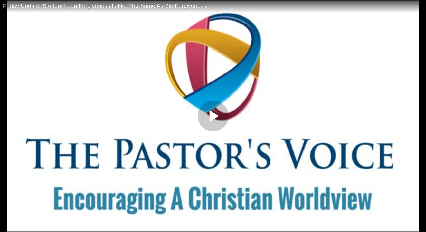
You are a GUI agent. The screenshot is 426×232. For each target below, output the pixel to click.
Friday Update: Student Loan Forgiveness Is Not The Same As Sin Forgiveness (104, 6)
